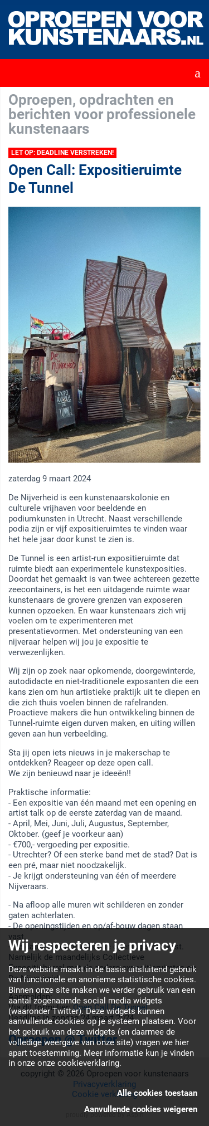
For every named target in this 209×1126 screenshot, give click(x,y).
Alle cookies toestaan (157, 1093)
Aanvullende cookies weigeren (140, 1109)
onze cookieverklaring (78, 1063)
